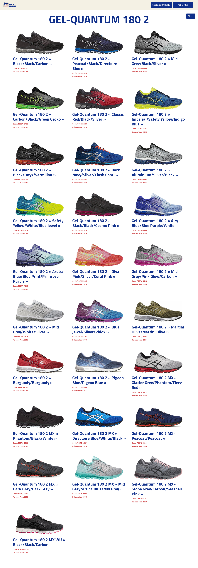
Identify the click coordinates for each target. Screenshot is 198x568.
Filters (191, 16)
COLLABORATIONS (161, 4)
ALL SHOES (183, 4)
